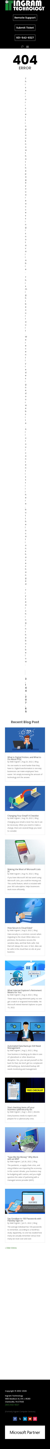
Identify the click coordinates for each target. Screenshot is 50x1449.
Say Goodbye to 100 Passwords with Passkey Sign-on (24, 1219)
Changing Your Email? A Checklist (23, 815)
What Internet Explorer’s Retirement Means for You (25, 991)
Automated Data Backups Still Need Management (24, 1047)
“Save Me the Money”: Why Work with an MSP (23, 1158)
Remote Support (25, 17)
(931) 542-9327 (12, 1405)
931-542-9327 (25, 37)
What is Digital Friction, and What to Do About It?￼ (24, 758)
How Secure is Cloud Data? (20, 928)
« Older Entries (11, 1248)
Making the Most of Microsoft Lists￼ (24, 870)
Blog (36, 761)
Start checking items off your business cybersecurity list (21, 1108)
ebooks (37, 1112)
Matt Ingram (15, 761)
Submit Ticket (25, 27)
